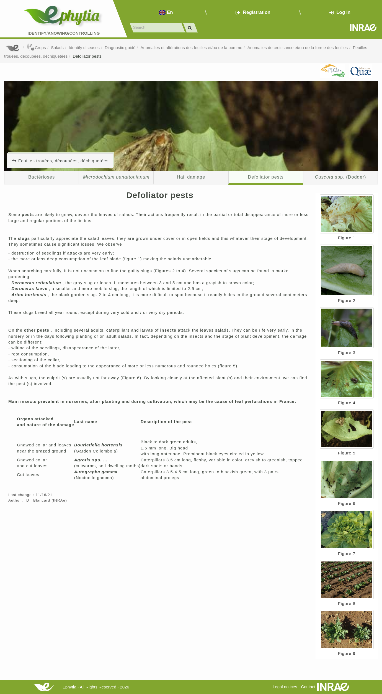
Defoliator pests (87, 56)
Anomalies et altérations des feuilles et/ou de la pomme (191, 47)
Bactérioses (41, 176)
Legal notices (285, 686)
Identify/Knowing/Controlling (64, 33)
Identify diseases (84, 47)
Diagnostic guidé (120, 47)
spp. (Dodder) (340, 176)
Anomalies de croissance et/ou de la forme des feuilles (297, 47)
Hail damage (191, 176)
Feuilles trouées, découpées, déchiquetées (63, 160)
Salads (57, 47)
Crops (36, 47)
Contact (308, 686)
